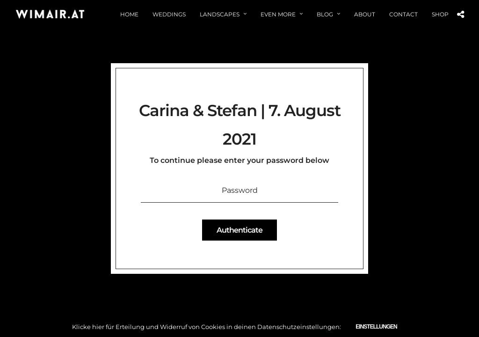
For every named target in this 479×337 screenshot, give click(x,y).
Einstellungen (376, 326)
